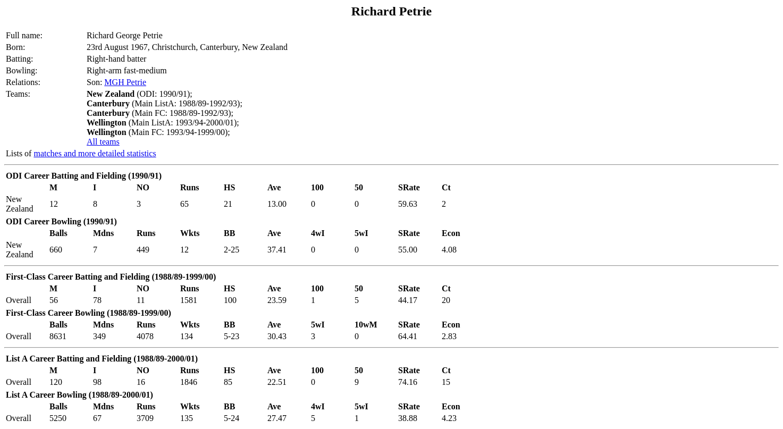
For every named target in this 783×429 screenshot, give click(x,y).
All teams (103, 141)
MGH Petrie (125, 82)
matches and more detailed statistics (94, 153)
